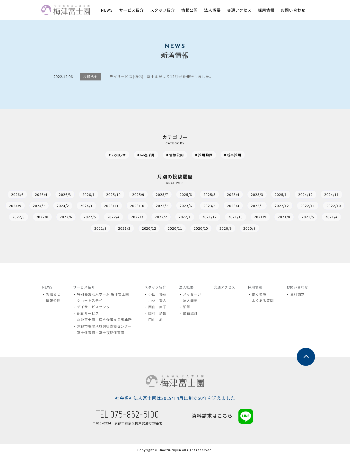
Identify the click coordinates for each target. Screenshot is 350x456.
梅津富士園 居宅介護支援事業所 (104, 319)
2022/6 (66, 216)
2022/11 (308, 205)
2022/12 (282, 205)
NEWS (47, 287)
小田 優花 (157, 294)
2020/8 (250, 228)
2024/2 (62, 205)
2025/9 (138, 194)
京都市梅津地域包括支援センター (104, 326)
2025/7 (162, 194)
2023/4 (233, 205)
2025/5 (209, 194)
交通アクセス (224, 287)
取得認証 (190, 313)
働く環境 (259, 294)
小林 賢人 (157, 300)
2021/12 (209, 216)
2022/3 (137, 216)
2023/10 (137, 205)
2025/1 (281, 194)
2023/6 (186, 205)
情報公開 (176, 154)
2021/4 (332, 216)
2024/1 (86, 205)
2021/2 (124, 228)
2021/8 (284, 216)
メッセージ (192, 294)
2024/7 (38, 205)
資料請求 (297, 294)
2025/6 (186, 194)
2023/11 (111, 205)
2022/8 (42, 216)
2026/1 (88, 194)
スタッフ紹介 (155, 287)
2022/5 (89, 216)
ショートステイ (90, 300)
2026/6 (17, 194)
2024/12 (306, 194)
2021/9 (260, 216)
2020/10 (201, 228)
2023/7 (162, 205)
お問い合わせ (297, 287)
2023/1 (257, 205)
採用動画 (205, 154)
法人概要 (186, 287)
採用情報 (255, 287)
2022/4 (113, 216)
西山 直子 (157, 306)
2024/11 (332, 194)
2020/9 (226, 228)
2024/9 (15, 205)
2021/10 (235, 216)
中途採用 (147, 154)
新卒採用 (234, 154)
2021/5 (308, 216)
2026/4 (41, 194)
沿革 (186, 306)
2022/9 (18, 216)
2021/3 (100, 228)
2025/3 (257, 194)
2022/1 (185, 216)
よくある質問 (263, 300)
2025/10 (113, 194)
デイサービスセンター (95, 306)
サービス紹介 (84, 287)
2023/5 (209, 205)
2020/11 (175, 228)
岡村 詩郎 (157, 313)
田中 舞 (155, 319)
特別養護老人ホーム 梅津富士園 (103, 294)
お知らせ (118, 154)
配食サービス (88, 313)
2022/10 (334, 205)
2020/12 (149, 228)
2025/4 (233, 194)
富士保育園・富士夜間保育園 (101, 332)
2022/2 (161, 216)
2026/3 (64, 194)
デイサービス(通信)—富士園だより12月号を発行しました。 (161, 76)
